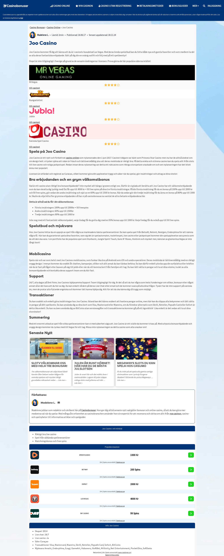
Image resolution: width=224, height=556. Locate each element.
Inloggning (214, 5)
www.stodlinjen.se (124, 550)
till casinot (34, 88)
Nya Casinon (84, 5)
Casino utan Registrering (115, 5)
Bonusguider (178, 5)
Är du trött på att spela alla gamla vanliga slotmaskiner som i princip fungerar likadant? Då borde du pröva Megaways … (137, 374)
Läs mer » (62, 380)
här (21, 18)
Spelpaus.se (120, 459)
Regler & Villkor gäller (112, 552)
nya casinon (175, 410)
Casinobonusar (88, 407)
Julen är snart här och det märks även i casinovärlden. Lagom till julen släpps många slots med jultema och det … (94, 377)
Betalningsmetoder (150, 5)
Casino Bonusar (37, 27)
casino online (72, 157)
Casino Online (60, 5)
